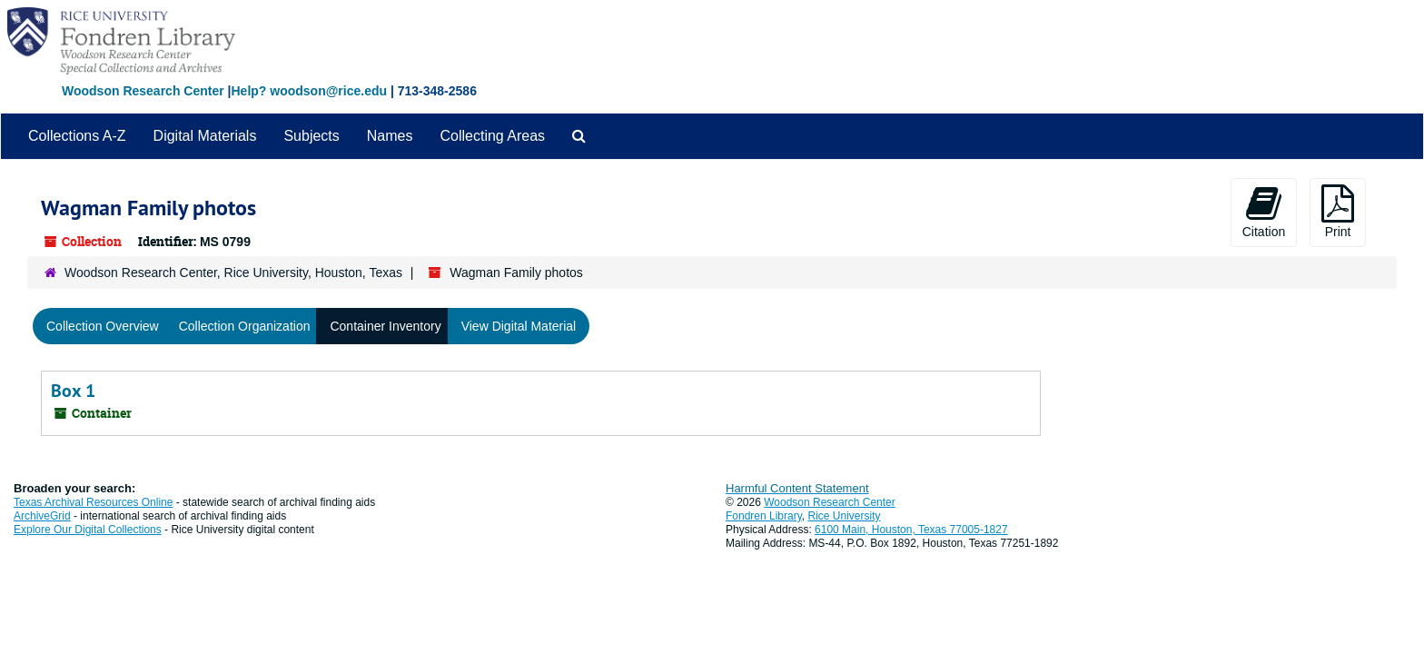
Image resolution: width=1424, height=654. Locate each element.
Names (390, 136)
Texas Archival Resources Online (93, 502)
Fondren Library (764, 516)
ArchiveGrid (42, 516)
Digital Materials (205, 136)
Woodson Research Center (143, 91)
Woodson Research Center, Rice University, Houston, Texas (233, 272)
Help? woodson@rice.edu (309, 91)
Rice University (844, 516)
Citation (1263, 211)
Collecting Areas (492, 136)
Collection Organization (245, 326)
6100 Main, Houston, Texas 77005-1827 (911, 529)
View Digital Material (519, 326)
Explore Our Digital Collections (88, 529)
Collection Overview (102, 326)
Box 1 (73, 390)
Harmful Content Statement (797, 488)
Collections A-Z (77, 136)
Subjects (311, 136)
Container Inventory (385, 326)
